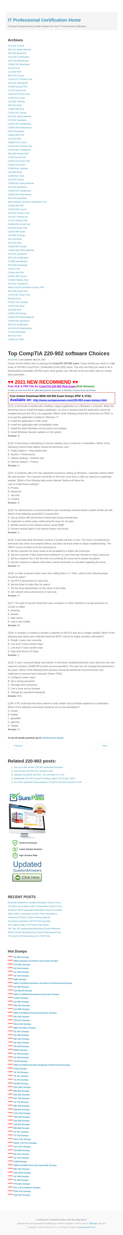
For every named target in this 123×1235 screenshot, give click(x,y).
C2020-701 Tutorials (18, 302)
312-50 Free (14, 68)
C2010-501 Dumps (17, 112)
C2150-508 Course (17, 209)
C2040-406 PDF (16, 272)
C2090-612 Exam (16, 97)
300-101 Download (17, 198)
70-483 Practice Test (18, 280)
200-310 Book (15, 239)
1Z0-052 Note (15, 242)
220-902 (14, 359)
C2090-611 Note (16, 176)
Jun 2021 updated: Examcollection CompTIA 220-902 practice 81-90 (48, 782)
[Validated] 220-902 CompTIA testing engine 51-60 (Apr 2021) (44, 778)
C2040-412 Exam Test (19, 161)
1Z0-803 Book (15, 172)
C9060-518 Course (17, 142)
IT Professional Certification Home (44, 20)
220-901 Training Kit (18, 283)
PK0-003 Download (17, 265)
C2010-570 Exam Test (19, 94)
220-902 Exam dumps (53, 738)
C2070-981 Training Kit (19, 150)
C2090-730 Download (19, 64)
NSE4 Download (16, 131)
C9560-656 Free (16, 135)
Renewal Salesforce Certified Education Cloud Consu (34, 902)
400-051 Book (15, 105)
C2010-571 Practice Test (20, 79)
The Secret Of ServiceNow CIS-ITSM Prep (29, 936)
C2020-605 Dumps (17, 246)
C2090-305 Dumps (17, 313)
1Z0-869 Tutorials (16, 235)
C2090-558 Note (16, 109)
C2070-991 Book (16, 306)
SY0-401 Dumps (16, 45)
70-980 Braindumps (17, 261)
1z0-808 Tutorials (16, 101)
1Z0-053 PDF (14, 71)
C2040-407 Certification (19, 124)
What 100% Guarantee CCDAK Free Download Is (32, 913)
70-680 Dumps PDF (18, 86)
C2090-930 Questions (19, 320)
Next (104, 745)
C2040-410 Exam (16, 164)
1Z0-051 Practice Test (19, 213)
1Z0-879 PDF (14, 138)
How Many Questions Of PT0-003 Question (29, 921)
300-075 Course (16, 75)
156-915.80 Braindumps (20, 328)
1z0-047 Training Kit (18, 216)
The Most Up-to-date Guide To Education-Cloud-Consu (35, 906)
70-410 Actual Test (17, 90)
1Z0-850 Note (15, 309)
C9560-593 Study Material (21, 317)
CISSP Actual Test (17, 157)
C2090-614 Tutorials (18, 168)
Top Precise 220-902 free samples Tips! (33, 771)
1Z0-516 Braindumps (18, 60)
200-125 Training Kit (18, 83)
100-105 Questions (17, 187)
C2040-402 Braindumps (19, 194)
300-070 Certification (18, 324)
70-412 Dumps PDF (18, 220)
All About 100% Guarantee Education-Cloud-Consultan (35, 910)
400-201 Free (14, 335)
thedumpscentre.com (86, 1227)
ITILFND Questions (17, 120)
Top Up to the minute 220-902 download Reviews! (38, 767)
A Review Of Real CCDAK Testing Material (29, 917)
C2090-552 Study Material (21, 183)
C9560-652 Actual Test (19, 224)
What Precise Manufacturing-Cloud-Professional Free (34, 932)
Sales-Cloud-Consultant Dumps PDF (26, 287)
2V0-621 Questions (17, 254)
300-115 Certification (18, 257)
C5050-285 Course (17, 276)
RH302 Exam (14, 298)
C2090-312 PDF (16, 339)
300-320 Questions (17, 53)
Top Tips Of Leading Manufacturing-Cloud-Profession (34, 928)
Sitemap (93, 1223)
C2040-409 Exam (16, 231)
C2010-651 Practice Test (20, 146)
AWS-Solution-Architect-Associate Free (27, 202)
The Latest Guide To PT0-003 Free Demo (28, 925)
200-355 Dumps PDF (18, 153)
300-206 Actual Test (17, 291)
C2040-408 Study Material (21, 250)
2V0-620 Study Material (19, 116)
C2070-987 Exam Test (19, 294)
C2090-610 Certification (19, 190)
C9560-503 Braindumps (19, 127)
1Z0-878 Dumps (16, 179)
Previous (18, 745)
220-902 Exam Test (17, 228)
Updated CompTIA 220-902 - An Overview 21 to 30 (39, 774)
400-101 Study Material (19, 49)
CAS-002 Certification (18, 57)
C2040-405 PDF (16, 205)
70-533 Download (16, 332)
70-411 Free (14, 268)
